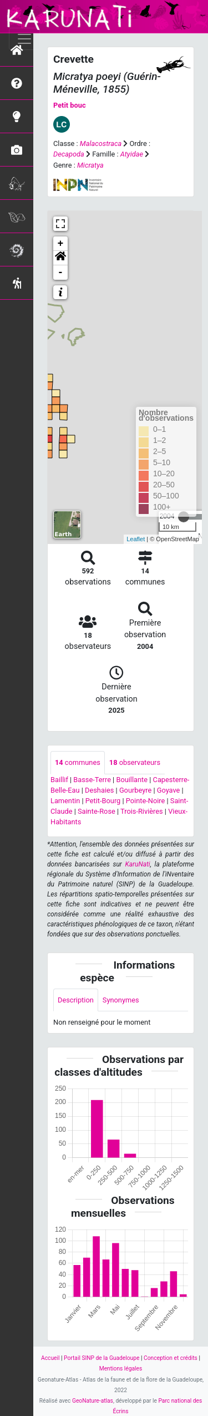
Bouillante (132, 779)
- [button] (61, 272)
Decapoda (68, 154)
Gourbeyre (135, 790)
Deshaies (99, 790)
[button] (60, 258)
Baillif (59, 779)
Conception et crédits (170, 1358)
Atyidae (131, 154)
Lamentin (65, 801)
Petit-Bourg (103, 801)
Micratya (90, 165)
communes (77, 762)
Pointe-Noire (145, 801)
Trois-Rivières (141, 811)
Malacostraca (100, 143)
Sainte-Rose (96, 811)
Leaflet (135, 539)
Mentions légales (121, 1368)
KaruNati (137, 864)
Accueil (50, 1358)
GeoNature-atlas (92, 1400)
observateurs (134, 762)
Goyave (168, 790)
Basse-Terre (92, 779)
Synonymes (121, 1000)
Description (76, 1000)
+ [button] (61, 243)
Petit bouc (69, 105)
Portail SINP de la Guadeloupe (101, 1358)
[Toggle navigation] (24, 39)
